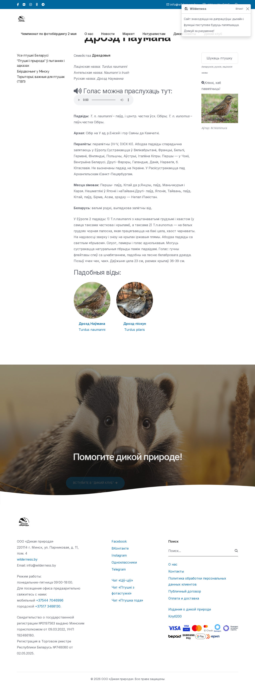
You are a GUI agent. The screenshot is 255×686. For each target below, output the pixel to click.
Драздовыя (101, 55)
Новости (108, 34)
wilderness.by (27, 559)
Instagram (119, 555)
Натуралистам (154, 34)
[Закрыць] (247, 9)
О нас (88, 34)
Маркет (129, 34)
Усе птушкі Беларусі (32, 55)
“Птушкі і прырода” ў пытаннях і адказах (41, 63)
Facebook (119, 541)
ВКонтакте (120, 548)
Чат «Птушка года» (127, 600)
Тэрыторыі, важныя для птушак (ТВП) (41, 79)
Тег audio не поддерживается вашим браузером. (103, 99)
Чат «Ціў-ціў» (122, 580)
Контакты (176, 571)
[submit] (236, 550)
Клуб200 (175, 616)
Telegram (119, 569)
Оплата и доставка (183, 598)
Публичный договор (184, 591)
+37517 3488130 (47, 606)
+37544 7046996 (49, 600)
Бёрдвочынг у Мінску (33, 71)
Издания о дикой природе (189, 609)
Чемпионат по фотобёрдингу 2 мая (48, 34)
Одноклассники (124, 562)
